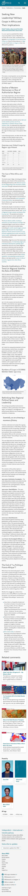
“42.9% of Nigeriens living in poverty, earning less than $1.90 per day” (14, 212)
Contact (4, 864)
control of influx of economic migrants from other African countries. (13, 260)
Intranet (4, 866)
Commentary (17, 8)
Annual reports (5, 857)
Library (3, 861)
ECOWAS (5, 814)
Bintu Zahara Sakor (9, 631)
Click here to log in (6, 887)
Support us (4, 870)
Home (3, 8)
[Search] (19, 3)
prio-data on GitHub (8, 885)
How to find (5, 863)
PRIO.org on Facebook (9, 874)
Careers (4, 859)
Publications (10, 8)
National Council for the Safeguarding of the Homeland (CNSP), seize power (14, 184)
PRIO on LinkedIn (8, 882)
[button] (25, 3)
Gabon (11, 814)
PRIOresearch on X (8, 877)
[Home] (6, 3)
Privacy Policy (5, 889)
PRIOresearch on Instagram (10, 879)
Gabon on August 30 (14, 43)
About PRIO (5, 855)
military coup (19, 814)
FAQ (3, 868)
